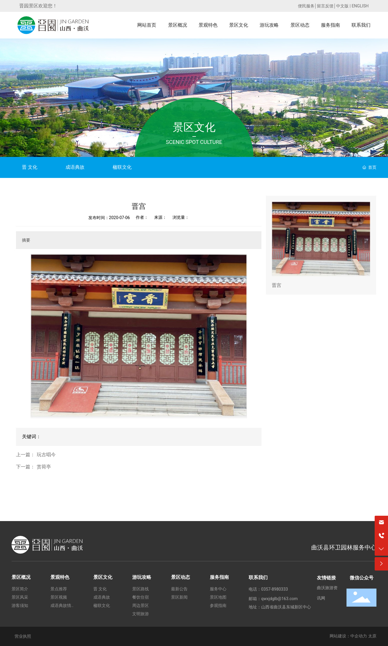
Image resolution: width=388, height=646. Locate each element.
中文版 (342, 6)
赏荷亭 (44, 467)
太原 (372, 636)
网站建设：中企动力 (348, 636)
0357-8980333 (274, 589)
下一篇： (25, 467)
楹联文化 (122, 167)
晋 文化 (29, 167)
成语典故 (75, 167)
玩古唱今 (46, 454)
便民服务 (306, 6)
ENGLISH (360, 6)
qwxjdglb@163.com (279, 598)
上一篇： (25, 454)
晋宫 (276, 285)
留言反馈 (325, 6)
